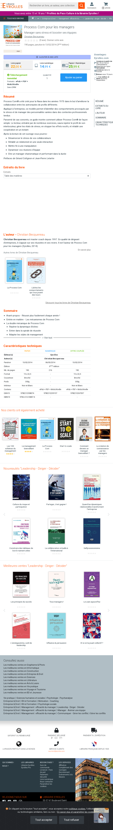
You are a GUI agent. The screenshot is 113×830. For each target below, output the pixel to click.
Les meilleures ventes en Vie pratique (21, 686)
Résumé (99, 101)
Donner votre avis (55, 40)
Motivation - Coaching (48, 701)
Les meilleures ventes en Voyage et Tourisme (25, 689)
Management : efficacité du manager (39, 707)
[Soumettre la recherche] (81, 5)
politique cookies (77, 809)
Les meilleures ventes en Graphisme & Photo (24, 665)
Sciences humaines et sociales (31, 698)
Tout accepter (43, 820)
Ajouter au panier (73, 77)
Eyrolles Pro (26, 768)
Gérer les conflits (98, 713)
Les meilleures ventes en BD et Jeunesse (22, 692)
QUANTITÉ (47, 75)
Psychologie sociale (47, 704)
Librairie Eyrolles (27, 765)
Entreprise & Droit (12, 701)
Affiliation (62, 765)
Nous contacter (46, 782)
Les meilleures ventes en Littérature (20, 680)
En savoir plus (84, 250)
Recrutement (64, 772)
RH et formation (29, 701)
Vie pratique (9, 698)
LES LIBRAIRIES (27, 762)
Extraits (7, 172)
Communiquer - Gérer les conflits (73, 713)
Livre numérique (46, 779)
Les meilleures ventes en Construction (21, 671)
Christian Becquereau (34, 36)
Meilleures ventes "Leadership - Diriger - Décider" (35, 566)
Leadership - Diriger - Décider (71, 707)
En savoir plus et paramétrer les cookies (76, 812)
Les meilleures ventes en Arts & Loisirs (21, 683)
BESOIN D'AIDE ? (46, 762)
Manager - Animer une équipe (71, 710)
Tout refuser (71, 820)
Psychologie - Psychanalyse (60, 698)
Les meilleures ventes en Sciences (19, 677)
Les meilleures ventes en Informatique (21, 668)
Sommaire (100, 117)
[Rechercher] (53, 5)
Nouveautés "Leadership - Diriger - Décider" (32, 468)
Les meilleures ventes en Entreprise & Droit (23, 674)
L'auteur (100, 113)
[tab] (18, 65)
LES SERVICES (65, 762)
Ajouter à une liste (47, 57)
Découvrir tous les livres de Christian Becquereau (68, 303)
